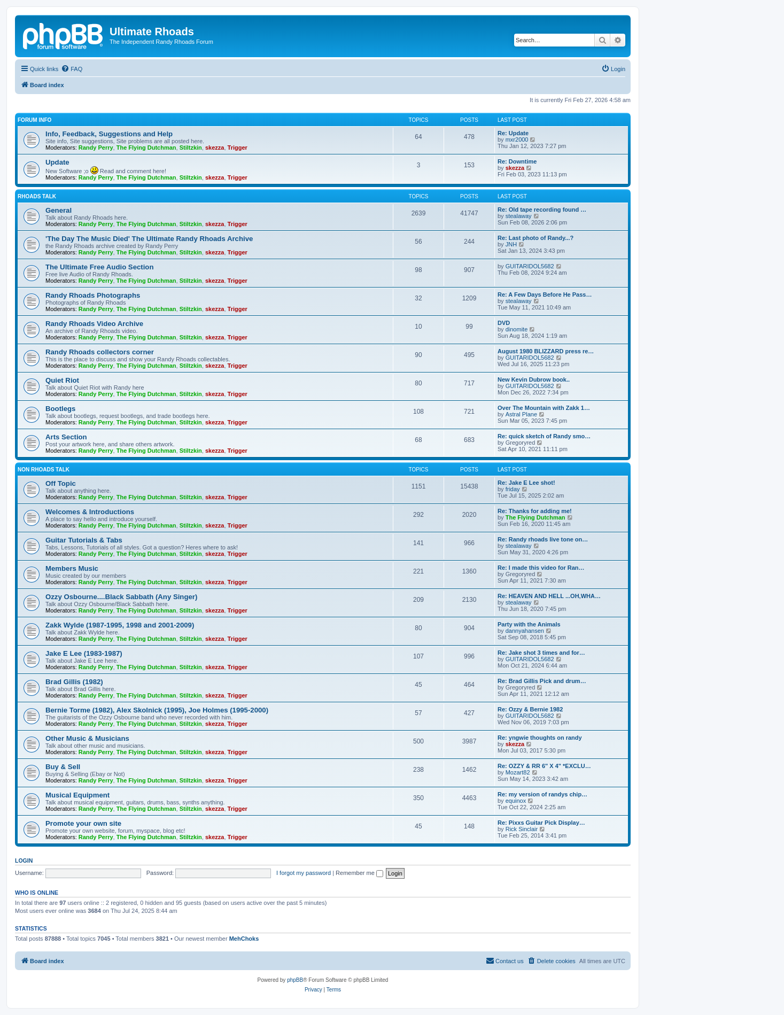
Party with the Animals (529, 624)
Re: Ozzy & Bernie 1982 (530, 709)
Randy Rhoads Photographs (92, 295)
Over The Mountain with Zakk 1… (544, 408)
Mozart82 (518, 772)
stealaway (519, 216)
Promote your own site (83, 823)
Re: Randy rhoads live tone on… (543, 539)
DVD (504, 323)
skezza (214, 147)
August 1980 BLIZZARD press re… (546, 351)
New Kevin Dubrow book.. (534, 379)
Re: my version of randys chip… (542, 794)
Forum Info (34, 120)
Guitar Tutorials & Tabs (83, 540)
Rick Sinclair (522, 829)
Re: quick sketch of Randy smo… (544, 436)
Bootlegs (60, 409)
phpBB (295, 980)
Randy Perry (96, 147)
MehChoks (244, 938)
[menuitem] (71, 69)
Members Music (71, 568)
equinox (516, 800)
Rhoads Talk (37, 196)
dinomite (517, 329)
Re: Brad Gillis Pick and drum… (542, 681)
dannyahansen (525, 630)
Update (57, 162)
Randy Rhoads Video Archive (94, 324)
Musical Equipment (77, 795)
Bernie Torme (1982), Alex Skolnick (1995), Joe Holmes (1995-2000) (156, 710)
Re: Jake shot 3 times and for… (541, 652)
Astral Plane (521, 414)
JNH (511, 244)
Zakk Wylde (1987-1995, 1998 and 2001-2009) (119, 625)
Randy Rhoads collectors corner (99, 352)
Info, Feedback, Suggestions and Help (109, 134)
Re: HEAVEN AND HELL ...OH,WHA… (549, 596)
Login (24, 860)
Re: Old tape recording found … (542, 209)
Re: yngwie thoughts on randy (540, 737)
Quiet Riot (62, 380)
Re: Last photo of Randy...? (535, 238)
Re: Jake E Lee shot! (526, 482)
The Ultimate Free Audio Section (99, 267)
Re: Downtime (517, 161)
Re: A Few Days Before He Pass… (545, 294)
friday (513, 489)
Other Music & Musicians (87, 738)
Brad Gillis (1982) (74, 682)
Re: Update (513, 133)
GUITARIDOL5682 (530, 266)
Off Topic (60, 483)
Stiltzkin (191, 147)
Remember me (359, 873)
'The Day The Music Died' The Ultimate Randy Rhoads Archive (149, 239)
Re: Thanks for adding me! (535, 511)
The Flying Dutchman (146, 147)
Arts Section (66, 437)
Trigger (237, 147)
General (58, 210)
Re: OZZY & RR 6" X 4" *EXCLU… (544, 766)
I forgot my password (303, 873)
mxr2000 (517, 139)
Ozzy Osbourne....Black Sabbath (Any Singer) (121, 597)
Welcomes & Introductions (89, 512)
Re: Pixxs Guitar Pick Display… (541, 822)
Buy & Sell (62, 767)
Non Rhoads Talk (43, 469)
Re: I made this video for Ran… (541, 567)
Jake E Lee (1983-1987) (83, 653)
